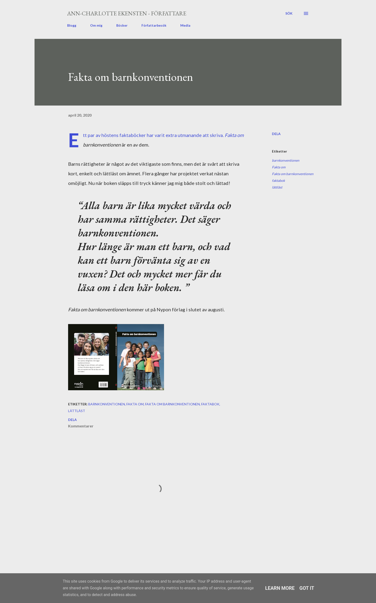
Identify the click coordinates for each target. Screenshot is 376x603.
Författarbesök (153, 25)
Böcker (122, 25)
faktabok (278, 180)
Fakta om (278, 167)
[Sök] (289, 13)
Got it (307, 588)
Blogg (71, 25)
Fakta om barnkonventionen (292, 174)
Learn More (280, 588)
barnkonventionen (285, 160)
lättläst (277, 187)
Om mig (96, 25)
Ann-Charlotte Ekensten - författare (126, 13)
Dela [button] (276, 134)
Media (185, 25)
